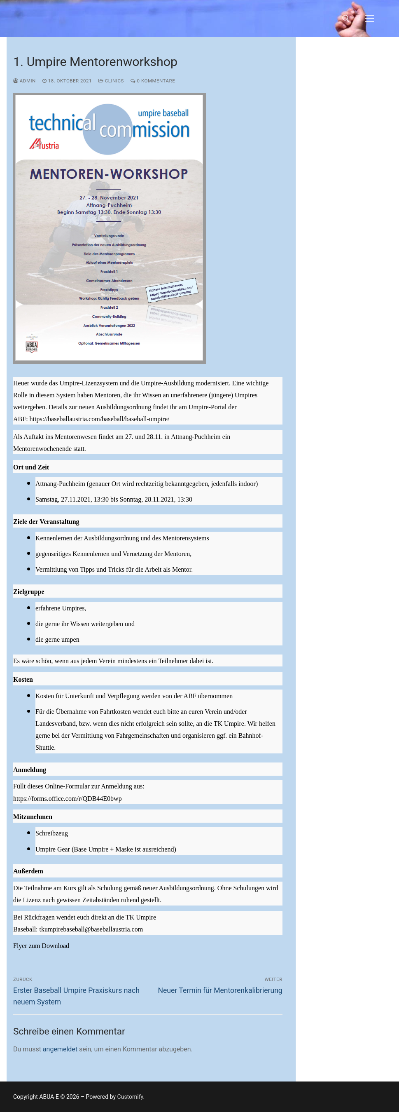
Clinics (111, 81)
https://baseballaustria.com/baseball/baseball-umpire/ (100, 418)
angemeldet (60, 1049)
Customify (130, 1096)
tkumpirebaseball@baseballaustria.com (91, 929)
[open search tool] (346, 18)
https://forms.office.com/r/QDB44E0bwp (67, 798)
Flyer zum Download (41, 945)
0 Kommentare (153, 81)
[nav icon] (369, 18)
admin (24, 81)
